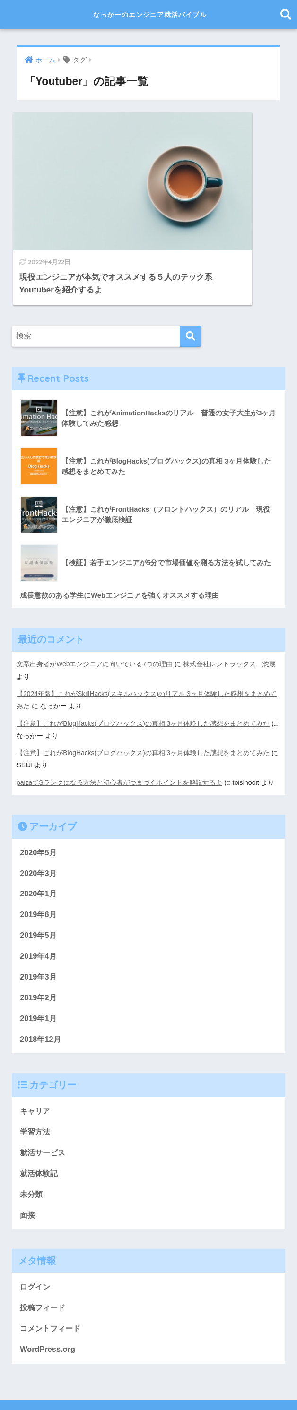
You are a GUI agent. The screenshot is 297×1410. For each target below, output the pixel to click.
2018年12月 (41, 987)
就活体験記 (40, 1123)
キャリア (36, 1059)
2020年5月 (39, 797)
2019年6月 (39, 860)
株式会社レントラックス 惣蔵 (229, 609)
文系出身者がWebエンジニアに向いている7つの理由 (95, 609)
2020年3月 (39, 818)
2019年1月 (39, 966)
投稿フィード (44, 1259)
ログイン (36, 1237)
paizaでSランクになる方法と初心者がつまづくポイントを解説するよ (120, 727)
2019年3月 (39, 924)
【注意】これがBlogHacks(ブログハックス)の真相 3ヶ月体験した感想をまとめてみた (144, 668)
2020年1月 (39, 839)
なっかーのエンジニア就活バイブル (150, 14)
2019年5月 (39, 881)
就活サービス (44, 1102)
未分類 (32, 1144)
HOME (149, 1370)
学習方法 (36, 1080)
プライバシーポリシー (147, 1386)
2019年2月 (39, 945)
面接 (28, 1165)
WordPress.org (48, 1301)
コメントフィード (52, 1280)
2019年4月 (39, 902)
